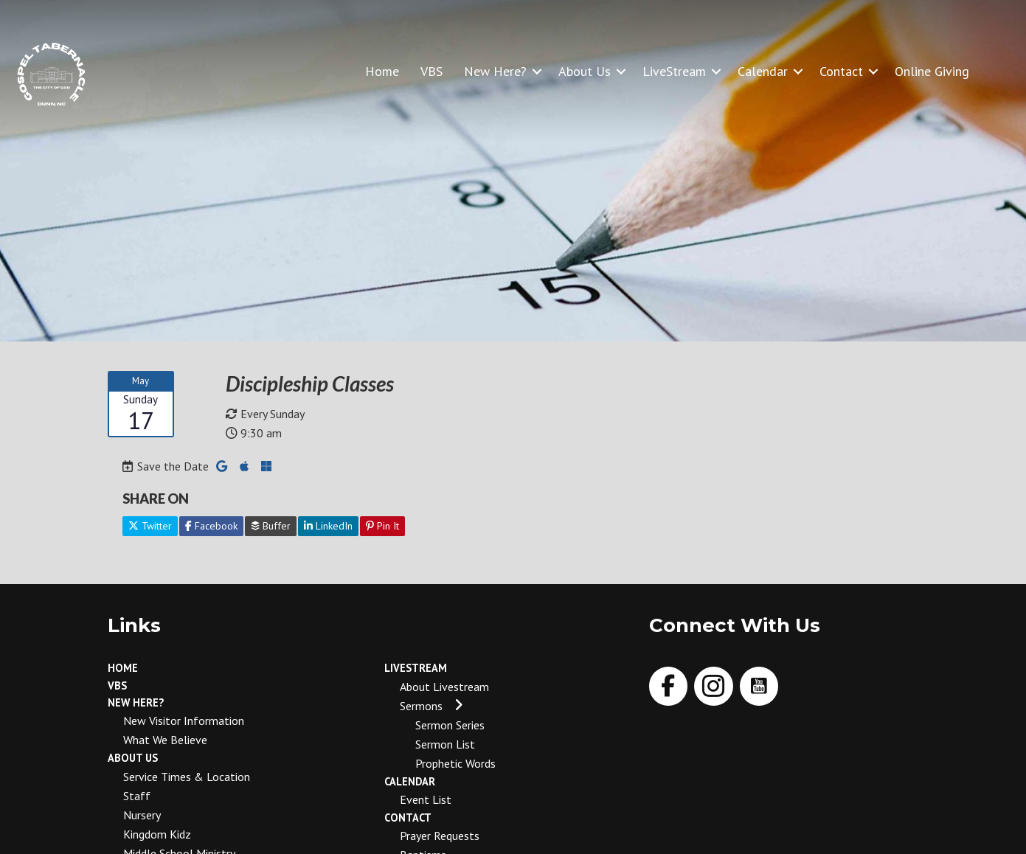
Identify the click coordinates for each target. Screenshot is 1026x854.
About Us (584, 71)
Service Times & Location (186, 776)
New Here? (495, 71)
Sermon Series (450, 725)
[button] (537, 71)
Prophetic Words (455, 763)
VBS (431, 71)
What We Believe (165, 739)
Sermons (421, 705)
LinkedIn (328, 525)
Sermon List (445, 744)
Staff (136, 795)
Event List (425, 799)
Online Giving (932, 71)
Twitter (150, 525)
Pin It (382, 525)
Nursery (142, 815)
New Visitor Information (183, 720)
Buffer (271, 525)
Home (382, 71)
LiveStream (674, 71)
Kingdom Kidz (157, 834)
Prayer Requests (439, 835)
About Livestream (444, 686)
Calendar (763, 71)
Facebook (211, 525)
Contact (841, 71)
